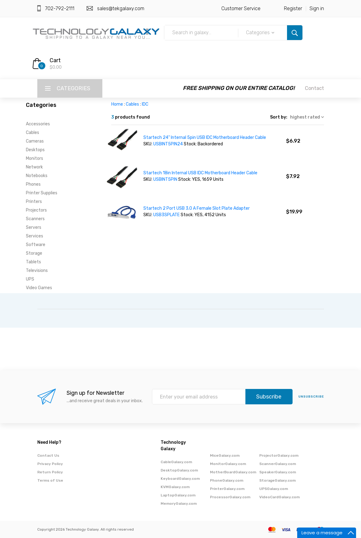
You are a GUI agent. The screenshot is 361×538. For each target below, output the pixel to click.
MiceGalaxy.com (225, 455)
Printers (34, 201)
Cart (55, 60)
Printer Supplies (41, 193)
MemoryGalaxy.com (179, 503)
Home (117, 104)
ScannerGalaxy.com (277, 464)
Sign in (317, 8)
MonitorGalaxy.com (228, 464)
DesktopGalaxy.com (179, 470)
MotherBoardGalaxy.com (233, 472)
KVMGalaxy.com (175, 487)
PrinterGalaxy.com (227, 489)
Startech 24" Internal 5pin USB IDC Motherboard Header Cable (204, 137)
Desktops (35, 149)
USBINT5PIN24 (168, 144)
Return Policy (50, 472)
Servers (33, 227)
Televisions (37, 270)
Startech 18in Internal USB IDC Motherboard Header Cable (200, 173)
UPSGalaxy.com (273, 489)
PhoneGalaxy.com (226, 480)
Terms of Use (50, 480)
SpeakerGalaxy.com (277, 472)
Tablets (33, 262)
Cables (32, 132)
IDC (145, 104)
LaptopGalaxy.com (178, 495)
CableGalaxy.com (176, 462)
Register (293, 8)
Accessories (38, 124)
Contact (314, 88)
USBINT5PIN (165, 179)
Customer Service (240, 8)
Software (35, 244)
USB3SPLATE (166, 214)
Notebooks (36, 175)
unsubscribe (311, 396)
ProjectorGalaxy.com (278, 455)
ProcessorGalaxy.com (230, 497)
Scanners (35, 218)
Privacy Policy (50, 464)
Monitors (34, 158)
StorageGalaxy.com (277, 480)
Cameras (35, 141)
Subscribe (268, 396)
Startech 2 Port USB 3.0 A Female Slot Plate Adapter (196, 208)
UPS (30, 279)
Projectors (36, 210)
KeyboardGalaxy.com (180, 478)
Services (34, 236)
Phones (33, 184)
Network (34, 167)
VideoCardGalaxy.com (279, 497)
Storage (34, 253)
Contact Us (48, 455)
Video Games (39, 287)
